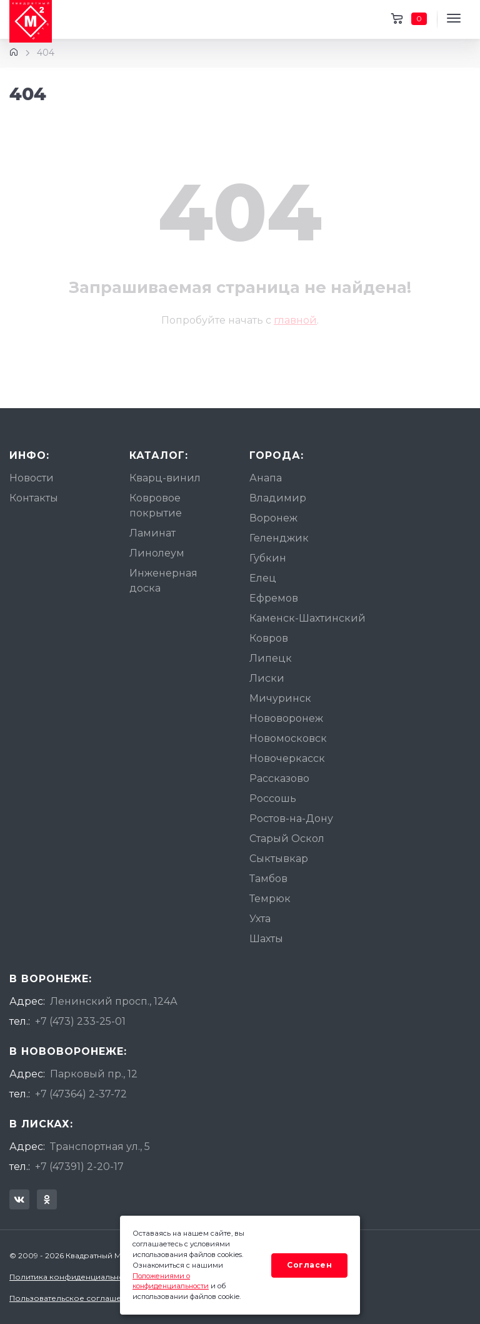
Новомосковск (288, 738)
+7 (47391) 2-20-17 (79, 1167)
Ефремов (273, 598)
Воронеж (273, 518)
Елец (262, 578)
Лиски (266, 678)
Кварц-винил (165, 478)
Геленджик (279, 538)
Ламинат (152, 533)
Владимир (277, 498)
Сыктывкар (278, 859)
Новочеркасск (287, 758)
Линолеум (156, 553)
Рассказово (279, 778)
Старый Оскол (286, 838)
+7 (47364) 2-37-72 (81, 1094)
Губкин (267, 558)
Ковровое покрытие (155, 505)
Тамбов (268, 879)
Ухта (260, 919)
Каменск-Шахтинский (307, 618)
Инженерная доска (163, 580)
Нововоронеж (286, 718)
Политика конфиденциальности (73, 1276)
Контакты (33, 498)
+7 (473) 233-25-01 (80, 1021)
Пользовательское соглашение (72, 1298)
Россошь (272, 798)
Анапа (265, 478)
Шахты (266, 939)
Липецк (270, 658)
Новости (31, 478)
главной (295, 320)
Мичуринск (280, 698)
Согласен (309, 1265)
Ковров (268, 638)
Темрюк (270, 899)
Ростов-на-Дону (291, 818)
